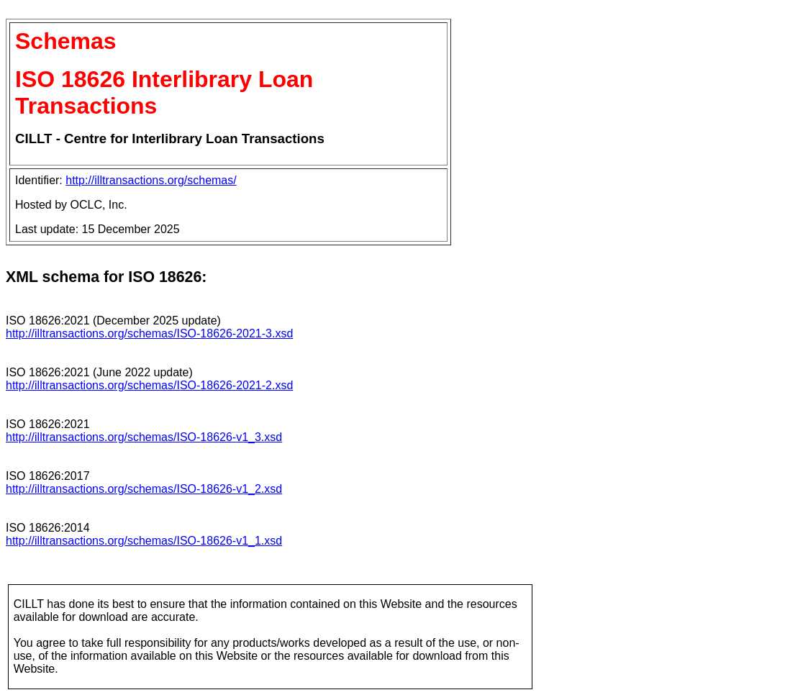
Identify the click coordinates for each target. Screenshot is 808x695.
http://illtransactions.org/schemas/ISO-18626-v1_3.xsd (144, 437)
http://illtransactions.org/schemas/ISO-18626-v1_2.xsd (144, 489)
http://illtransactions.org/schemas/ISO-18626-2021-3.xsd (149, 333)
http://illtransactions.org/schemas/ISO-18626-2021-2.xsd (149, 385)
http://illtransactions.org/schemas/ (150, 180)
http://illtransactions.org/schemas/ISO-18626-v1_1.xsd (144, 541)
